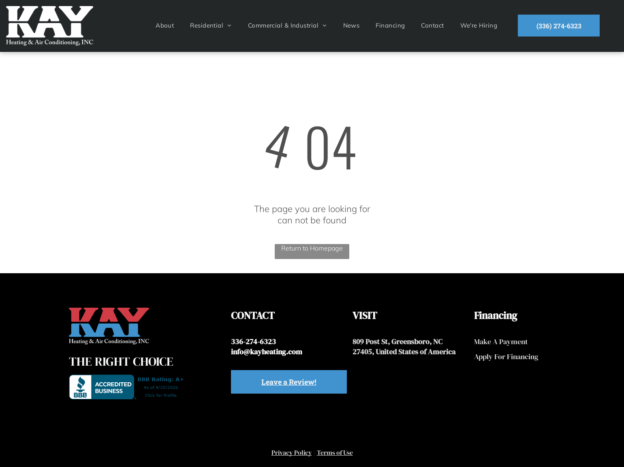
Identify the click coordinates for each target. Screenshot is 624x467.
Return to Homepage (312, 248)
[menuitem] (164, 25)
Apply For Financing (506, 356)
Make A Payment (501, 341)
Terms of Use (335, 452)
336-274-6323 (253, 341)
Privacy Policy (291, 452)
